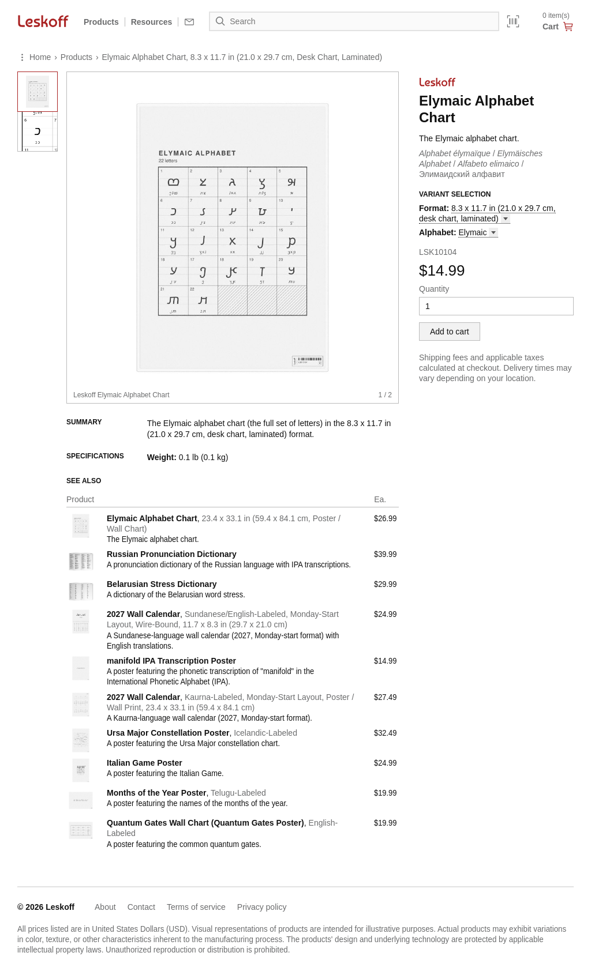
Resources (152, 22)
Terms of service (196, 907)
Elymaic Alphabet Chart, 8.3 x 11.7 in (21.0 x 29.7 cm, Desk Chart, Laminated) (242, 57)
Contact (141, 907)
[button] (478, 233)
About (105, 907)
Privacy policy (262, 907)
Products (101, 22)
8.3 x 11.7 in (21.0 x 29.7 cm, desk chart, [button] (487, 213)
